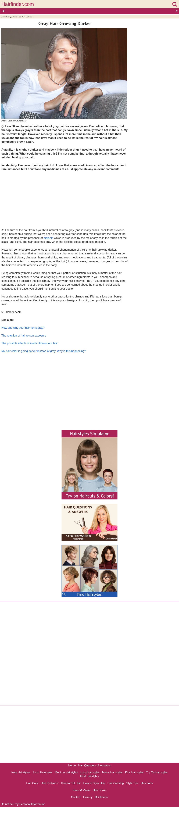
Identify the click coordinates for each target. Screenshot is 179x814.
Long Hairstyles (90, 772)
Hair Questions (11, 17)
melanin (48, 237)
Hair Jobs (147, 783)
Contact (76, 797)
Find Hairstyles (89, 776)
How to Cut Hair (71, 783)
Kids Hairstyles (134, 772)
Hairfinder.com (17, 4)
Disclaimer (101, 797)
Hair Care (32, 783)
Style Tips (132, 783)
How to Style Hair (94, 783)
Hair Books (99, 790)
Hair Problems (49, 783)
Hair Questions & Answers (94, 765)
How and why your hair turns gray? (23, 327)
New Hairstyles (20, 772)
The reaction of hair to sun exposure (23, 335)
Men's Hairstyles (112, 772)
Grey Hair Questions (25, 17)
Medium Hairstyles (66, 772)
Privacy (87, 797)
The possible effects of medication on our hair (29, 343)
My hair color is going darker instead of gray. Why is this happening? (43, 351)
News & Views (81, 790)
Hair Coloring (115, 783)
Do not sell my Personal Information (23, 804)
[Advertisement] (64, 199)
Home (3, 17)
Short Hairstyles (42, 772)
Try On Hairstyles (157, 772)
